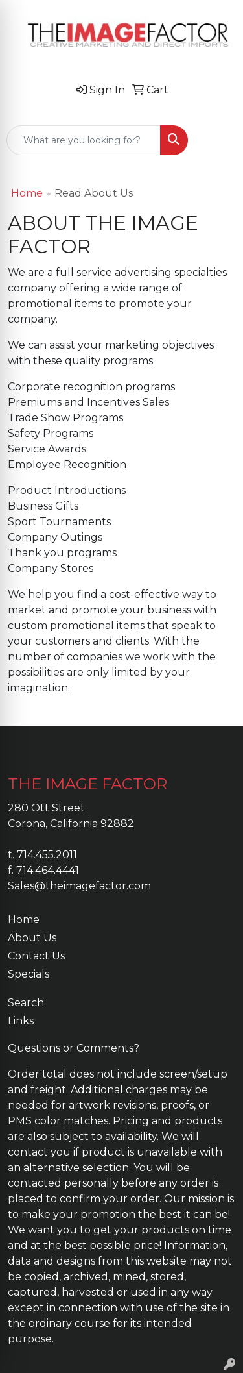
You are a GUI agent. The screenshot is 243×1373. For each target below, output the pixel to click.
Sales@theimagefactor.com (79, 886)
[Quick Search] (83, 140)
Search (26, 1002)
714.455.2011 (47, 854)
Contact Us (36, 956)
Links (21, 1021)
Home (27, 193)
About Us (32, 938)
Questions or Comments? (73, 1048)
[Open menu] (217, 140)
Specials (28, 974)
